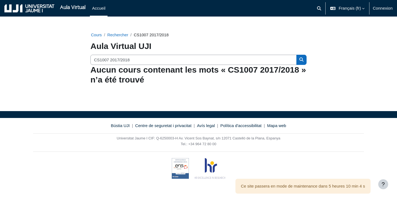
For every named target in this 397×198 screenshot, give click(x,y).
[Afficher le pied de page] (383, 184)
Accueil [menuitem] (98, 8)
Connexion (383, 8)
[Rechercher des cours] (193, 60)
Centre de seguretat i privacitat (163, 125)
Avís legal (206, 125)
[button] (319, 8)
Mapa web (276, 125)
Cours (96, 34)
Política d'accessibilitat (241, 125)
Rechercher (118, 34)
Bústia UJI (120, 125)
